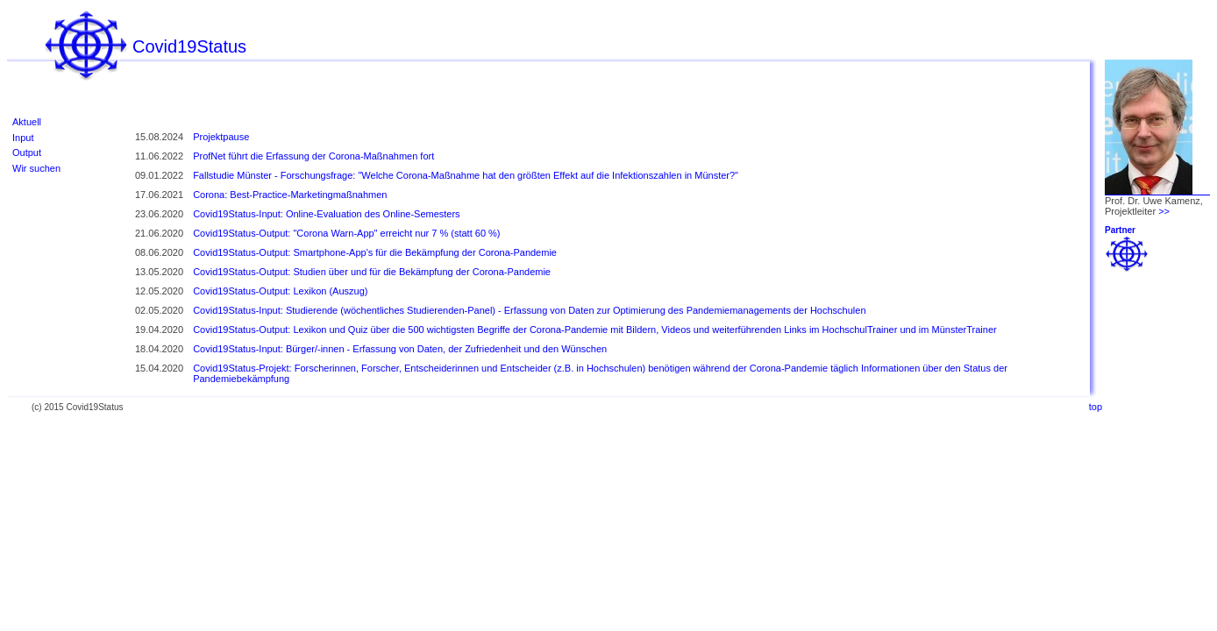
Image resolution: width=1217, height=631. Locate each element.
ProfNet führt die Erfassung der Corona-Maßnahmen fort (313, 156)
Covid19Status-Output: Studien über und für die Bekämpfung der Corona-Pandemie (372, 271)
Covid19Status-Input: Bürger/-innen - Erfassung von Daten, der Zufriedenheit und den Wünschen (400, 349)
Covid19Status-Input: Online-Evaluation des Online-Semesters (326, 214)
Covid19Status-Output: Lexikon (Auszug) (280, 291)
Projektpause (221, 136)
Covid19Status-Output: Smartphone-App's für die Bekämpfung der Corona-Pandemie (375, 252)
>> (1164, 211)
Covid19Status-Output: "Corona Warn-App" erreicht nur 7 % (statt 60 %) (346, 233)
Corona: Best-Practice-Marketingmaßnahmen (290, 194)
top (1095, 406)
